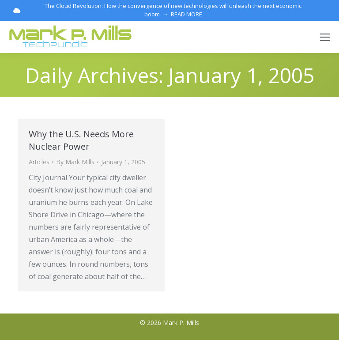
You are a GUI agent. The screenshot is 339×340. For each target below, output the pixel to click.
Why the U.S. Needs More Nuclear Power (81, 140)
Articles (39, 162)
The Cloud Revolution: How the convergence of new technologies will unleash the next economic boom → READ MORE (157, 10)
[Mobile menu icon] (325, 37)
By (75, 162)
